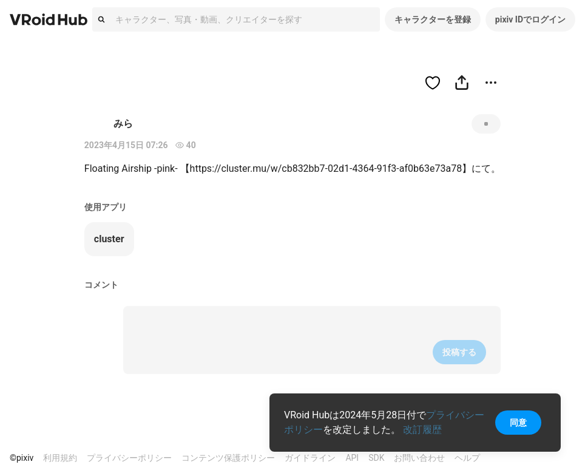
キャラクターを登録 (432, 19)
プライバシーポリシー (129, 458)
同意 (518, 422)
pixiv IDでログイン (530, 19)
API (352, 458)
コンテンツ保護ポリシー (228, 458)
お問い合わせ (419, 458)
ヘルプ (467, 458)
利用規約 (60, 458)
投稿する (459, 352)
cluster (109, 239)
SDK (376, 458)
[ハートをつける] (432, 82)
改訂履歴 (422, 429)
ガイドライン (310, 458)
